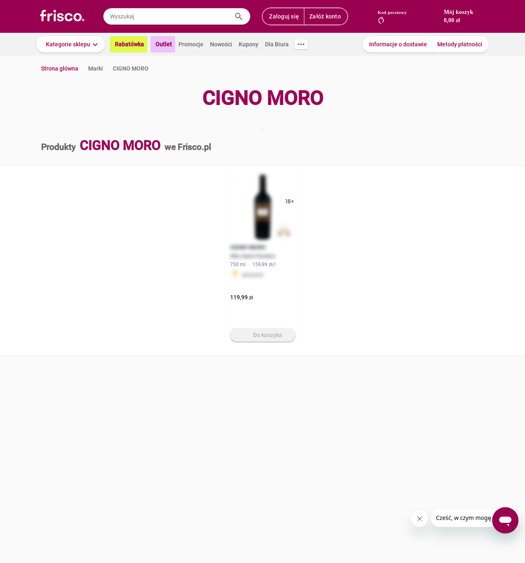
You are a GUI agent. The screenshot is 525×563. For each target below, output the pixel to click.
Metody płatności (459, 44)
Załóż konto (325, 16)
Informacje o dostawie (398, 44)
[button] (70, 44)
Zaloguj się (284, 16)
